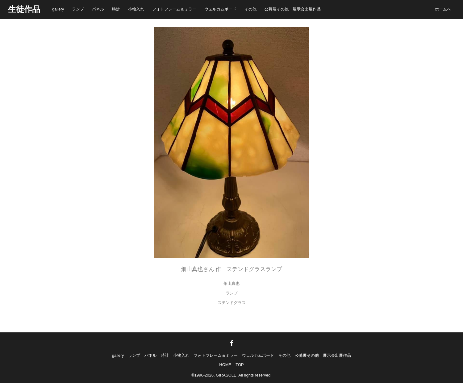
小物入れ (136, 9)
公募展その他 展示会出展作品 (293, 9)
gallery (58, 9)
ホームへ (443, 9)
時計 (116, 9)
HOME (225, 364)
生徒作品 (24, 9)
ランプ (78, 9)
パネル (98, 9)
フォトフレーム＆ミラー (174, 9)
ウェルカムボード (220, 9)
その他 (250, 9)
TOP (240, 364)
